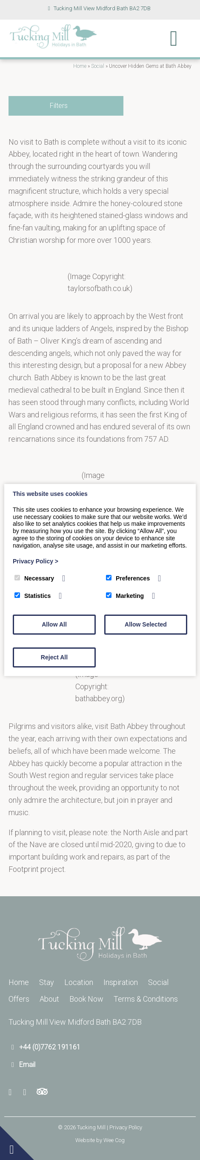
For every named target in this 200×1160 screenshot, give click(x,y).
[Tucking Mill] (53, 46)
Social (97, 66)
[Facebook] (13, 1092)
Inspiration (120, 982)
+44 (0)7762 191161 (49, 1047)
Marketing (125, 595)
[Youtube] (27, 1092)
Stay (46, 982)
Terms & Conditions (146, 998)
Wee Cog (114, 1140)
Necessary (34, 578)
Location (78, 982)
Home (79, 66)
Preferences (128, 578)
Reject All (54, 657)
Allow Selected (146, 624)
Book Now (86, 998)
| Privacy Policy (124, 1127)
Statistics (32, 595)
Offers (19, 998)
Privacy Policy (35, 561)
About (49, 998)
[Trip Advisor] (42, 1092)
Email (27, 1065)
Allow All (54, 624)
